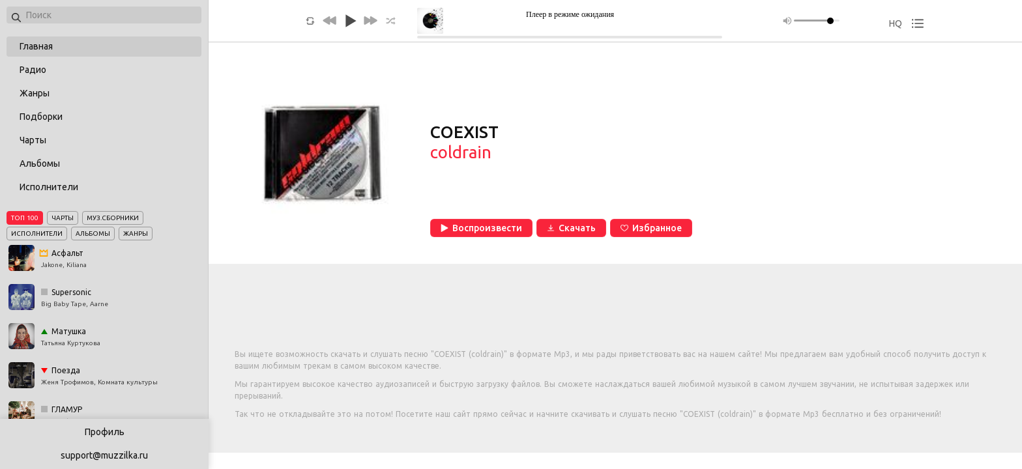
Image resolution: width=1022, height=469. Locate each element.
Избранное (651, 228)
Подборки (41, 116)
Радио (33, 69)
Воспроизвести (481, 228)
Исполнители (49, 187)
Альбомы (40, 163)
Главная (36, 46)
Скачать (571, 228)
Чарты (33, 140)
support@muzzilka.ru (104, 455)
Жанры (35, 93)
